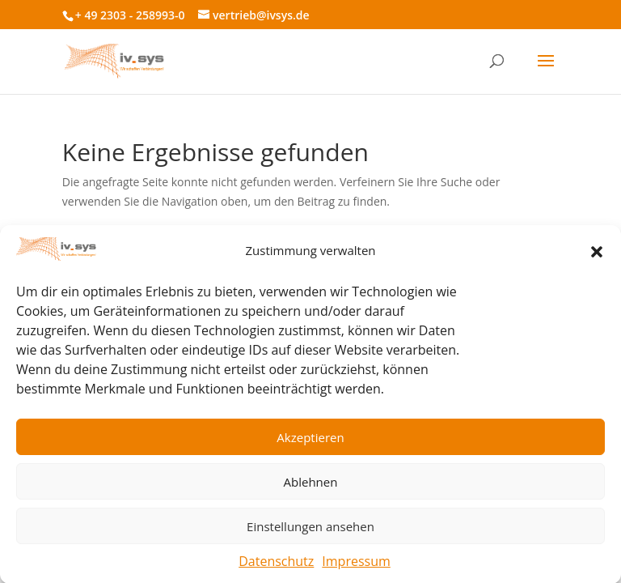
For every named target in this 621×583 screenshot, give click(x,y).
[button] (597, 255)
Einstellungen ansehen (310, 530)
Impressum (356, 565)
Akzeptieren (310, 441)
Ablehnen (311, 486)
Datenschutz (276, 565)
